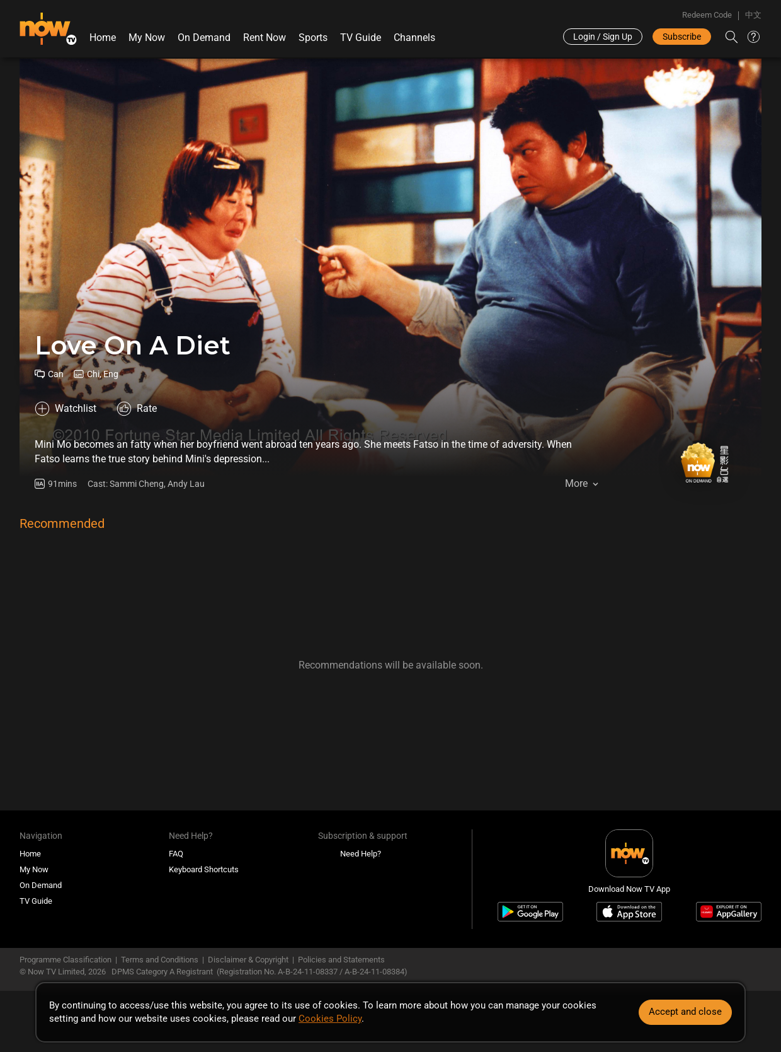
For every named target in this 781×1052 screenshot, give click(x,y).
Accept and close (685, 1011)
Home (102, 38)
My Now (146, 38)
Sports (313, 38)
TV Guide (360, 38)
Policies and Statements (341, 959)
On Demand (204, 38)
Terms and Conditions (159, 959)
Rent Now (264, 38)
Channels (414, 38)
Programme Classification (65, 959)
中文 (753, 15)
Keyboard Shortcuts (204, 869)
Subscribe (682, 37)
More (576, 483)
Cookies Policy (330, 1018)
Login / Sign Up (602, 37)
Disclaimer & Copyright (248, 959)
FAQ (176, 853)
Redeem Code (707, 15)
